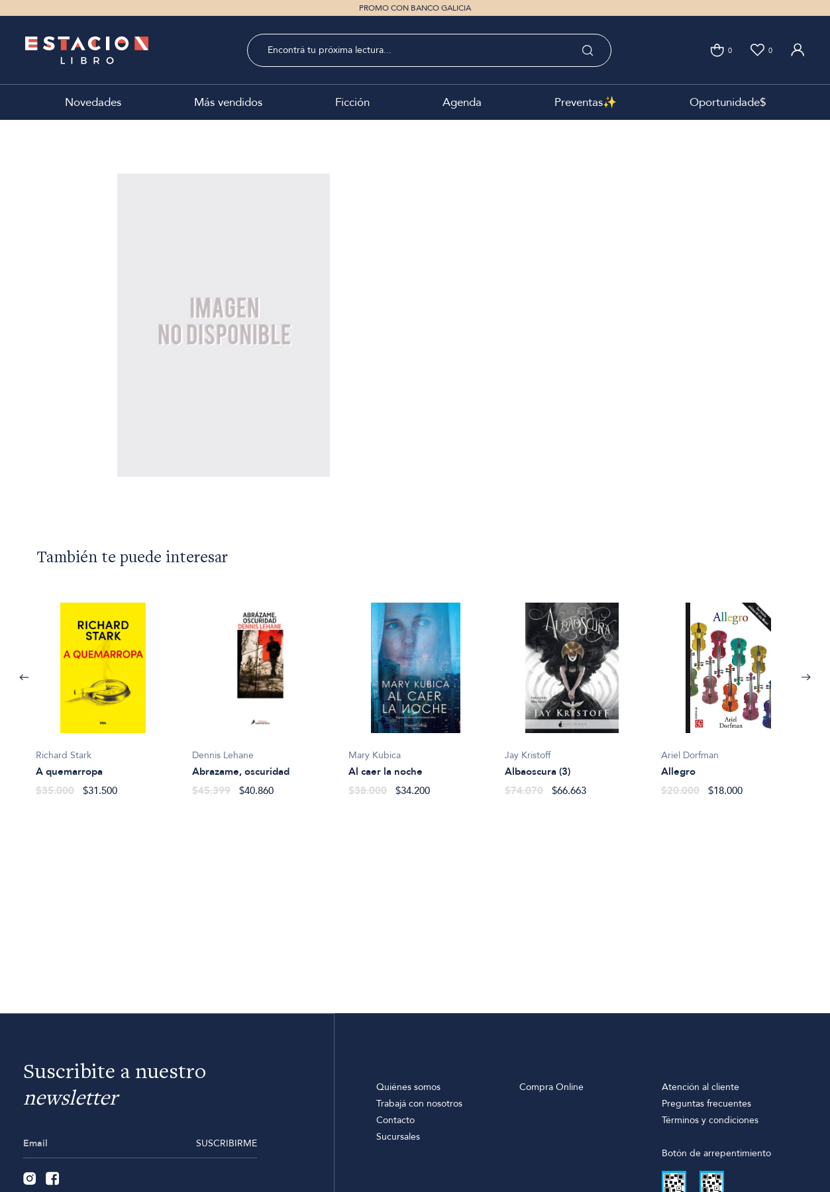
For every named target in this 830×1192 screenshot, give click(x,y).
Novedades (93, 102)
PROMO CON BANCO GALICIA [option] (415, 8)
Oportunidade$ (728, 102)
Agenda (462, 102)
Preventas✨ (585, 102)
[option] (103, 692)
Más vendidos (228, 102)
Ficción (352, 102)
